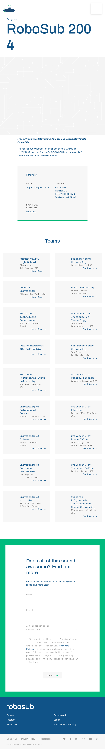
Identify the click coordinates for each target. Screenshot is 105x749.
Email (29, 610)
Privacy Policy (28, 739)
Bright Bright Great (35, 744)
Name (29, 594)
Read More (38, 271)
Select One (33, 629)
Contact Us (12, 739)
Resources (12, 724)
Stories (57, 720)
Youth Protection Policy (65, 724)
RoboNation (45, 739)
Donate (10, 715)
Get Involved (60, 715)
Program (11, 720)
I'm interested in (37, 625)
